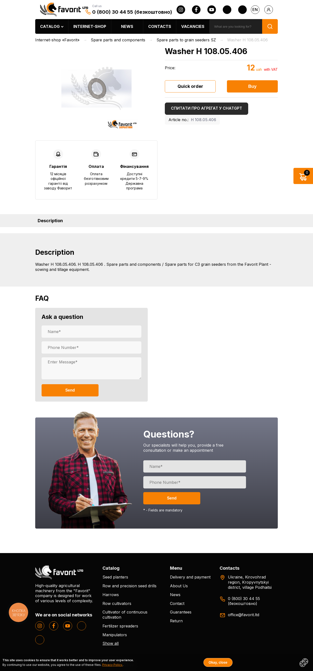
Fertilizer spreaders (120, 626)
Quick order (190, 86)
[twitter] (227, 9)
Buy (252, 86)
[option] (96, 88)
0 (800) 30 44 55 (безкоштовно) (132, 12)
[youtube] (211, 9)
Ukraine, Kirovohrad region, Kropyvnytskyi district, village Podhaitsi (250, 582)
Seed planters (115, 577)
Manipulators (114, 634)
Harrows (110, 594)
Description (50, 220)
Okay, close (218, 662)
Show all (110, 643)
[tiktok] (242, 9)
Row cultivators (116, 603)
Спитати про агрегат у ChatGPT (206, 108)
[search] (235, 26)
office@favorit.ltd (243, 614)
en (255, 9)
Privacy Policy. (112, 665)
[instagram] (181, 9)
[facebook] (196, 9)
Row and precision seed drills (129, 585)
